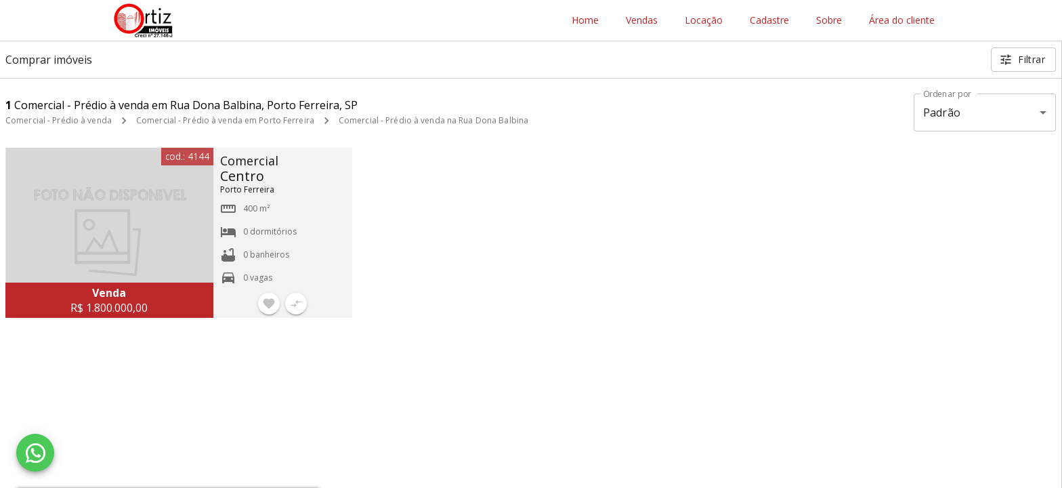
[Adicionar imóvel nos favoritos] (269, 303)
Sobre (829, 20)
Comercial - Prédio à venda (58, 120)
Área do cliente (902, 20)
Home (585, 20)
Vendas (642, 20)
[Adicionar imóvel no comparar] (296, 303)
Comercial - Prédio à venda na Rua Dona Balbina (433, 120)
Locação (704, 20)
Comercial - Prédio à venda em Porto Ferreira (225, 120)
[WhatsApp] (35, 453)
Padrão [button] (941, 112)
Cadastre (769, 20)
